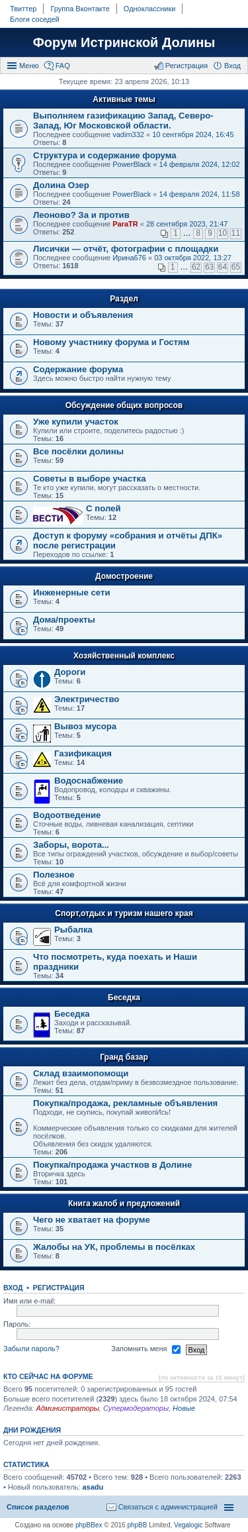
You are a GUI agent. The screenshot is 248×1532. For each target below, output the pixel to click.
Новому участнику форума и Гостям (111, 342)
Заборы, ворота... (71, 845)
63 (209, 267)
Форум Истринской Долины (124, 42)
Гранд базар (124, 1057)
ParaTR (125, 224)
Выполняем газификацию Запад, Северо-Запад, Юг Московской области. (123, 120)
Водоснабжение (88, 781)
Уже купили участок (75, 422)
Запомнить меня (145, 1349)
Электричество (86, 699)
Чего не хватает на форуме (91, 1220)
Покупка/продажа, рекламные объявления (125, 1103)
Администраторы (67, 1408)
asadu (92, 1487)
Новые (184, 1408)
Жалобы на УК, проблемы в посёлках (114, 1247)
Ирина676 (129, 258)
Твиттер (23, 9)
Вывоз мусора (85, 726)
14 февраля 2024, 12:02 (199, 164)
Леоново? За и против (81, 215)
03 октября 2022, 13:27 (192, 258)
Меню (29, 66)
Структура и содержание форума (105, 155)
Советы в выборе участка (89, 479)
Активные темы (124, 99)
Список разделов (38, 1507)
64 (222, 267)
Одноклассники (150, 9)
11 (235, 233)
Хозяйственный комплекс (124, 655)
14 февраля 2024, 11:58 (199, 194)
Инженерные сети (71, 592)
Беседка (124, 997)
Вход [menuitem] (232, 66)
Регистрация (59, 1288)
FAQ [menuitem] (63, 66)
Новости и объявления (83, 315)
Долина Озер (61, 185)
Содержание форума (78, 369)
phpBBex (89, 1525)
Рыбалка (73, 930)
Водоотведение (67, 815)
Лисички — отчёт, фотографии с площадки (125, 249)
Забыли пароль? (31, 1349)
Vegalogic (188, 1525)
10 (222, 233)
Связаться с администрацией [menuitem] (168, 1507)
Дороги (69, 672)
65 (235, 267)
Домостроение (124, 576)
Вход (12, 1288)
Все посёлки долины (78, 451)
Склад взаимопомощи (80, 1073)
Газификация (83, 753)
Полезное (54, 875)
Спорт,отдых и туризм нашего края (123, 913)
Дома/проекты (64, 620)
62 (196, 267)
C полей (103, 508)
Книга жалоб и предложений (124, 1203)
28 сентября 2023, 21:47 (186, 224)
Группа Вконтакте (79, 9)
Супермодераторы (136, 1408)
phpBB (137, 1525)
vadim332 (128, 134)
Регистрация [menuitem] (186, 66)
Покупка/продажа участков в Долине (112, 1165)
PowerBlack (131, 164)
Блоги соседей (35, 19)
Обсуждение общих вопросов (124, 405)
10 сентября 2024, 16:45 (192, 134)
